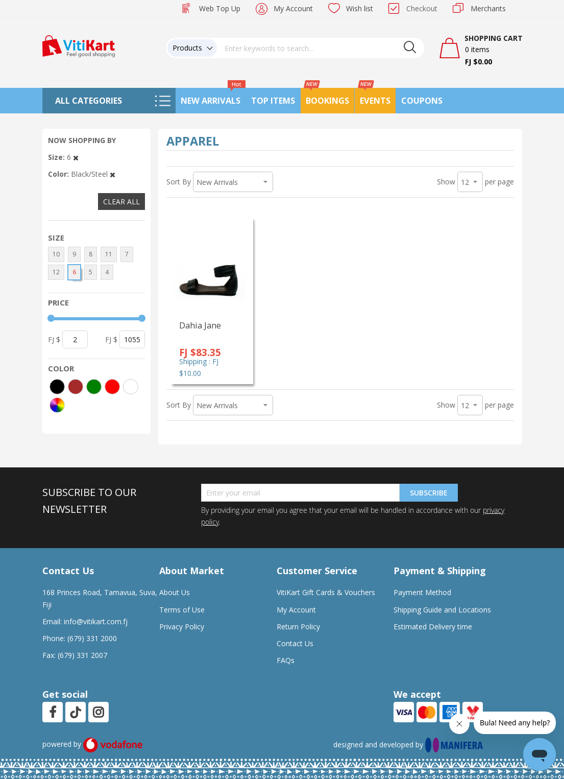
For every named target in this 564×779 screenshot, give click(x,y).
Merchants (488, 8)
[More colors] (57, 405)
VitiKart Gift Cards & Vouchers (326, 592)
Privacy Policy (181, 626)
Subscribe (429, 493)
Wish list (359, 8)
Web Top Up (219, 8)
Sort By (178, 181)
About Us (174, 592)
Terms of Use (182, 610)
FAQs (286, 660)
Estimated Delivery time (433, 626)
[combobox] (320, 48)
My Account (293, 8)
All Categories (88, 100)
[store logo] (78, 45)
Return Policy (298, 626)
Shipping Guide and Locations (442, 610)
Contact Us (295, 643)
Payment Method (422, 592)
